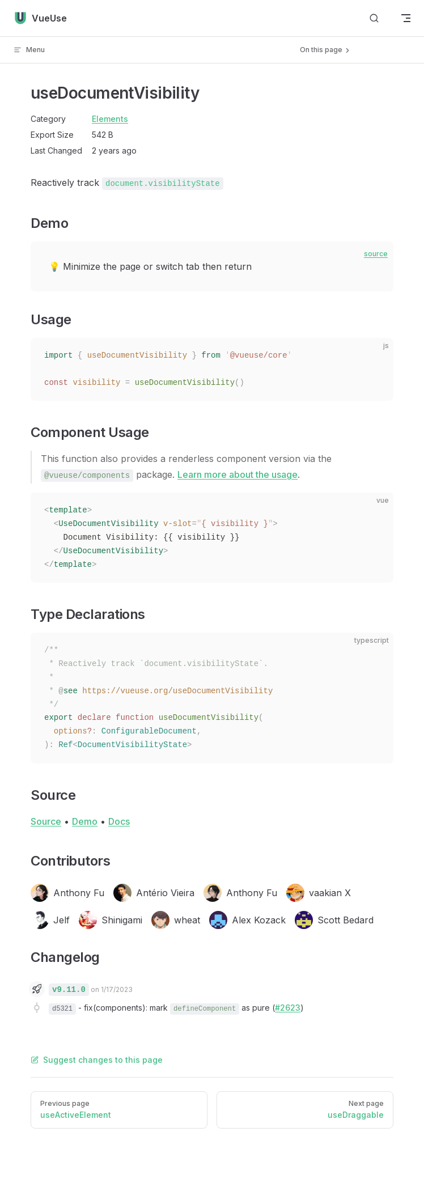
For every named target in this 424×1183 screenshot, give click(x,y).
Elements (110, 119)
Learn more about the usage (237, 474)
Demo (84, 821)
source (376, 253)
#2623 (287, 1007)
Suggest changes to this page (97, 1060)
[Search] (374, 18)
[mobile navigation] (405, 18)
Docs (119, 821)
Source (46, 821)
